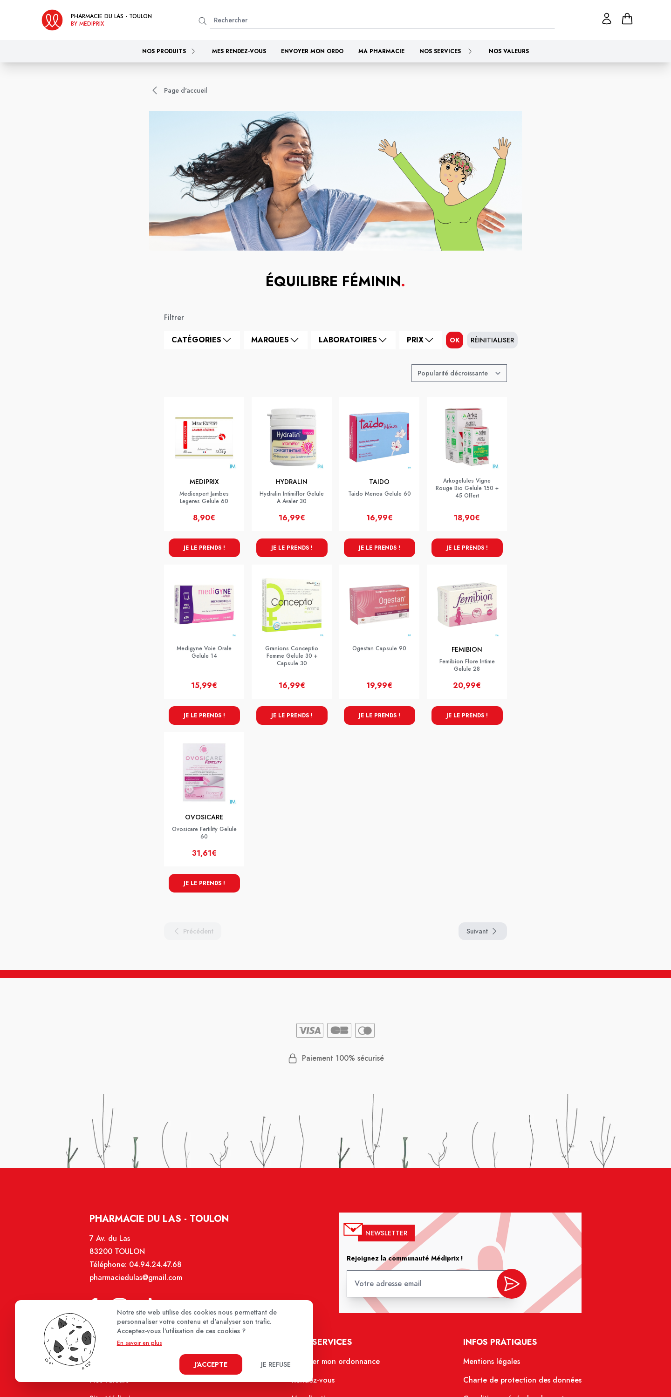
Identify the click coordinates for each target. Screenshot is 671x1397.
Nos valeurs (509, 51)
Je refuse (276, 1364)
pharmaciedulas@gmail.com (135, 1277)
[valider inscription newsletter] (512, 1284)
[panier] (627, 18)
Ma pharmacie (381, 51)
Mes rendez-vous (239, 51)
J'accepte (210, 1364)
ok (454, 340)
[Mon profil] (606, 18)
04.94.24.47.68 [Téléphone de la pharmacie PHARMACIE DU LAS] (155, 1264)
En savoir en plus (139, 1343)
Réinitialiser (492, 340)
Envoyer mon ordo (312, 51)
